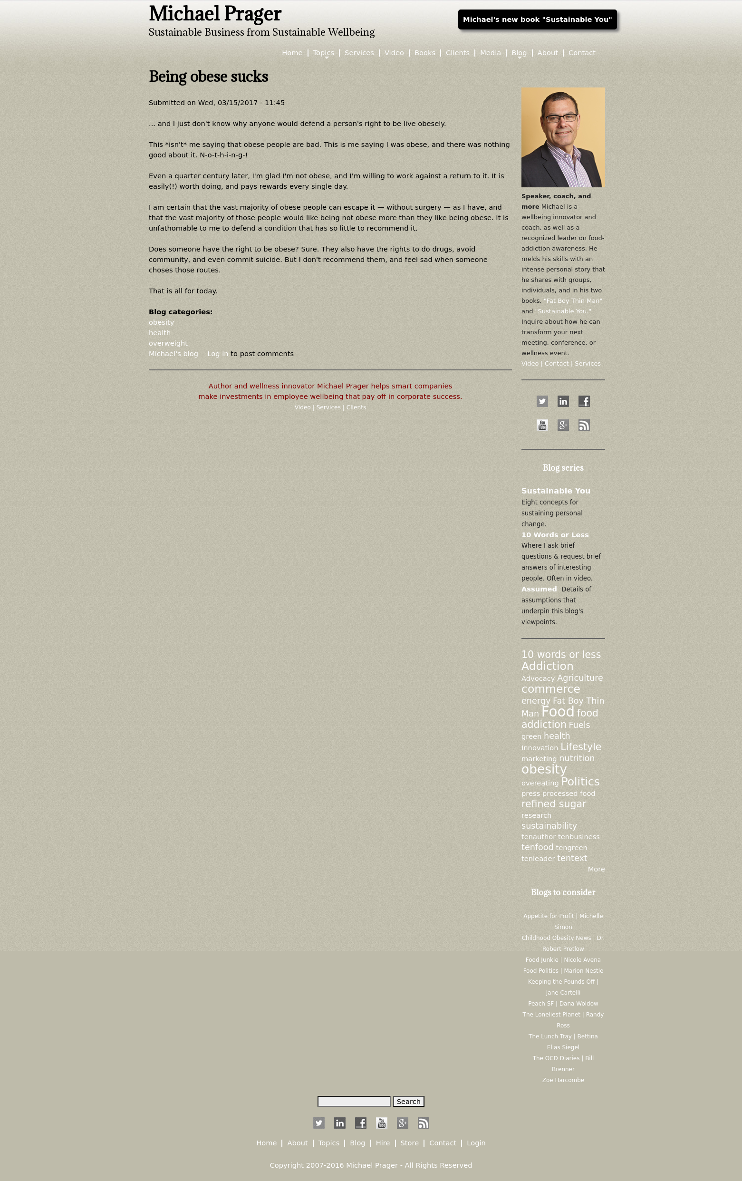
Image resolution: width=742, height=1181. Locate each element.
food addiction (559, 718)
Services (330, 407)
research (536, 815)
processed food (569, 793)
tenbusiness (579, 837)
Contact (582, 53)
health (160, 333)
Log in (217, 353)
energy (535, 701)
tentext (572, 858)
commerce (550, 689)
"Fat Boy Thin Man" (573, 300)
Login (476, 1143)
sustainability (549, 826)
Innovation (540, 748)
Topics (324, 53)
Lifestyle (580, 747)
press (530, 793)
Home (292, 53)
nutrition (577, 758)
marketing (539, 759)
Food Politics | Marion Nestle (563, 971)
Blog (519, 53)
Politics (580, 781)
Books (424, 53)
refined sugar (553, 804)
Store (410, 1143)
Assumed (539, 589)
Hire (383, 1143)
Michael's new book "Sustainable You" (537, 19)
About (548, 53)
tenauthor (538, 837)
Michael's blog (173, 353)
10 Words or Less (555, 535)
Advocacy (538, 678)
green (531, 736)
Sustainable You (556, 490)
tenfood (537, 847)
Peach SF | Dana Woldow (563, 1003)
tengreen (571, 847)
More (596, 869)
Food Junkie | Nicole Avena (563, 960)
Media (490, 53)
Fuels (579, 725)
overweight (168, 343)
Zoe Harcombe (563, 1080)
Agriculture (580, 678)
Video (304, 407)
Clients (356, 407)
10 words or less (561, 654)
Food (558, 712)
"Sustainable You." (563, 311)
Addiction (547, 666)
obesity (161, 322)
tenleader (538, 858)
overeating (540, 783)
